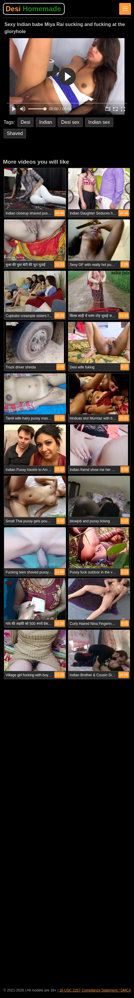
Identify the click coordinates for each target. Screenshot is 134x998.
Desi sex (70, 122)
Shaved (15, 133)
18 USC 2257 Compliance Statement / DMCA (95, 990)
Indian (45, 122)
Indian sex (99, 122)
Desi (33, 9)
